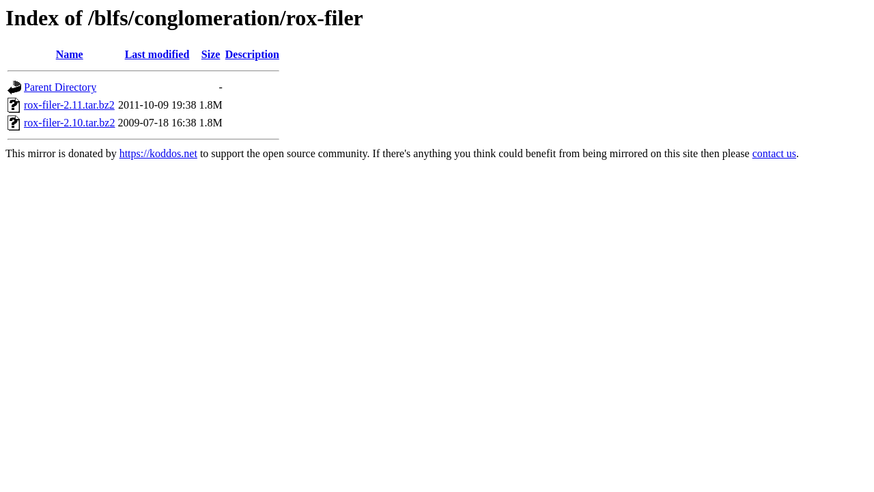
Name (69, 54)
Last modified (157, 54)
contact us (774, 153)
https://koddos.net (158, 153)
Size (211, 54)
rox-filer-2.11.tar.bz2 (69, 105)
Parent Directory (60, 87)
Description (252, 54)
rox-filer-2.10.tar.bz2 (69, 122)
